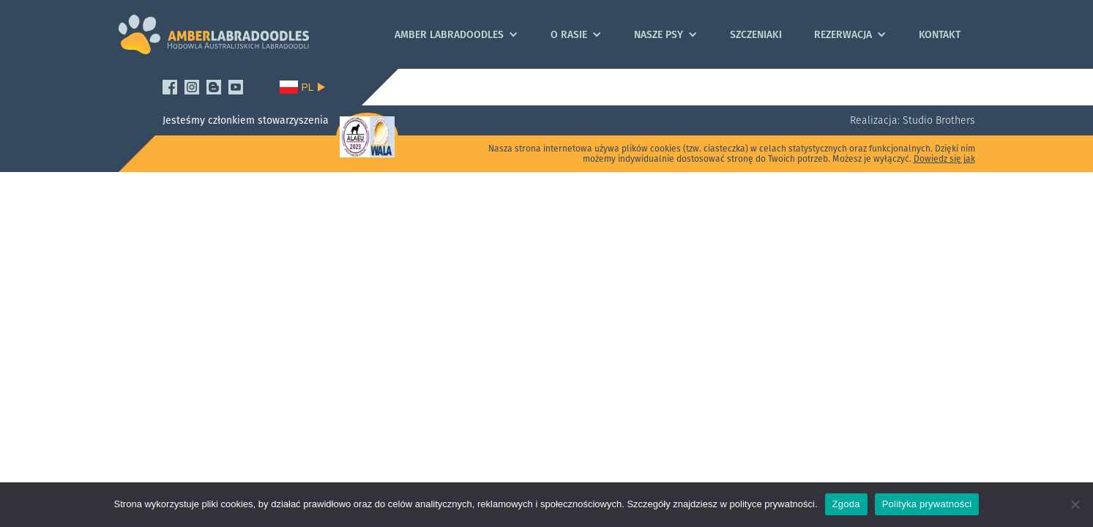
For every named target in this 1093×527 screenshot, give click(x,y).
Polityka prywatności (927, 503)
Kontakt (939, 34)
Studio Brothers (937, 120)
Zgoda (846, 503)
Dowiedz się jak (944, 158)
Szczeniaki (756, 34)
